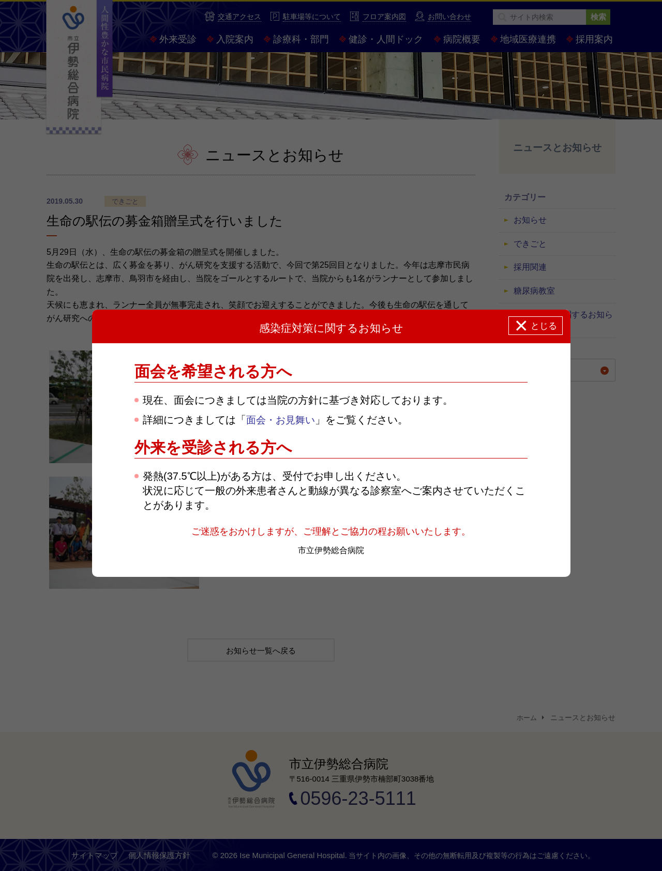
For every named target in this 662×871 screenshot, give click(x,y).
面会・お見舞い (282, 419)
